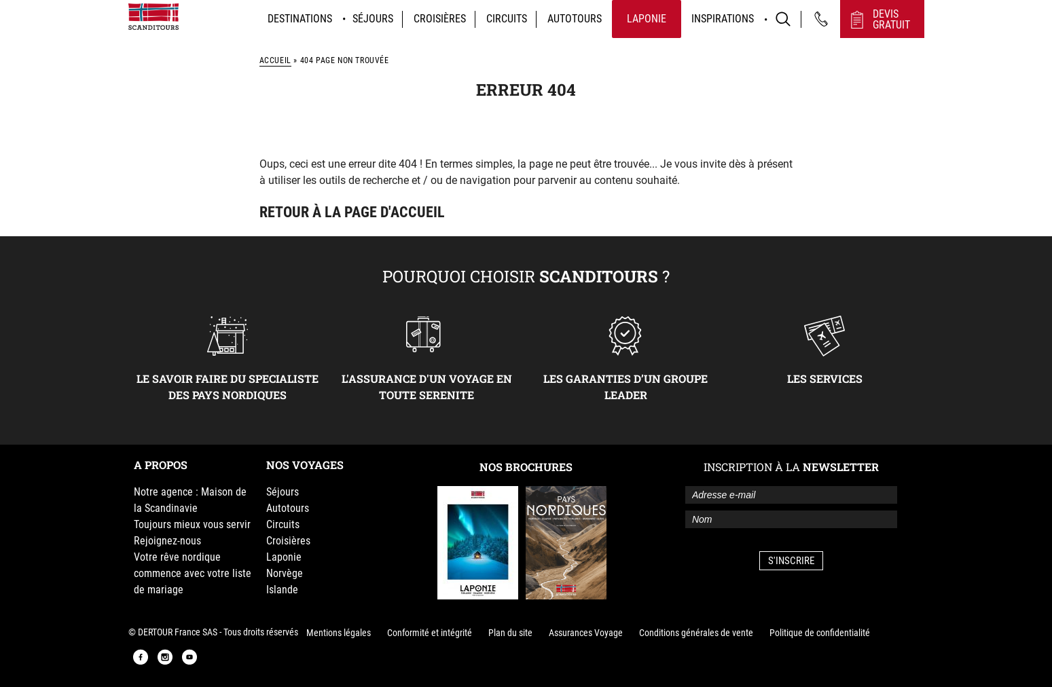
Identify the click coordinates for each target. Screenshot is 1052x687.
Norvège (284, 573)
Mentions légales (338, 632)
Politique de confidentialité (819, 632)
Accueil (275, 60)
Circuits (506, 18)
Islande (282, 589)
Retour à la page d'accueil (352, 212)
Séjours (372, 18)
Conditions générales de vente (696, 632)
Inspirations (722, 18)
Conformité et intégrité (429, 632)
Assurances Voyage (586, 632)
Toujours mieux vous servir (192, 524)
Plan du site (510, 632)
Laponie (646, 18)
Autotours (574, 18)
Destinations (300, 18)
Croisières (440, 18)
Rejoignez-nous (167, 540)
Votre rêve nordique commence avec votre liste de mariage (192, 573)
